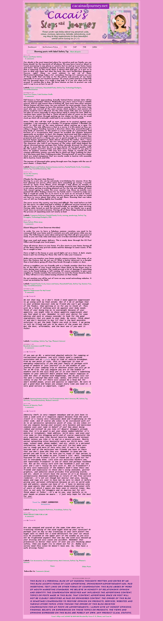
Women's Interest (58, 341)
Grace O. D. (92, 616)
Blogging (33, 509)
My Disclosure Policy (50, 47)
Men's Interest (70, 398)
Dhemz (99, 616)
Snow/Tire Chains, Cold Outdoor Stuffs (38, 94)
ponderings (73, 215)
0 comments (29, 59)
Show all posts (75, 52)
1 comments (29, 175)
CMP (75, 47)
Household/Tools (49, 88)
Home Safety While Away (33, 222)
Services (27, 400)
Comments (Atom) (42, 571)
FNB (84, 47)
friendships (85, 167)
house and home (36, 88)
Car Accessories (36, 560)
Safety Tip (61, 88)
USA (48, 169)
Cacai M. (109, 616)
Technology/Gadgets (73, 88)
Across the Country (31, 173)
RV (78, 398)
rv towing (46, 359)
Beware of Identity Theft (33, 405)
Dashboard (32, 47)
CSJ (65, 47)
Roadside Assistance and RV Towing (37, 346)
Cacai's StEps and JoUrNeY (60, 616)
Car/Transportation (56, 398)
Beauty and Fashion (37, 167)
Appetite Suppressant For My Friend (37, 290)
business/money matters (55, 167)
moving (65, 215)
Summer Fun (86, 284)
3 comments (29, 96)
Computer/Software (37, 215)
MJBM (94, 47)
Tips (25, 285)
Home (52, 566)
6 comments (29, 516)
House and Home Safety (33, 57)
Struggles (27, 217)
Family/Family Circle (72, 167)
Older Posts (86, 566)
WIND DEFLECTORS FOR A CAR (35, 514)
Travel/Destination (31, 89)
